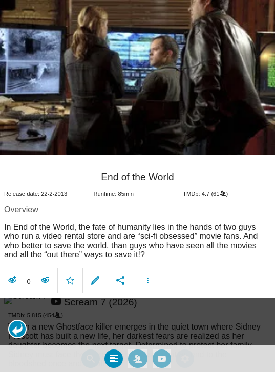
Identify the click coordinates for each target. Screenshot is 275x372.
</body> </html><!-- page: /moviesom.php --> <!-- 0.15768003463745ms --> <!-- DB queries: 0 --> (137, 186)
